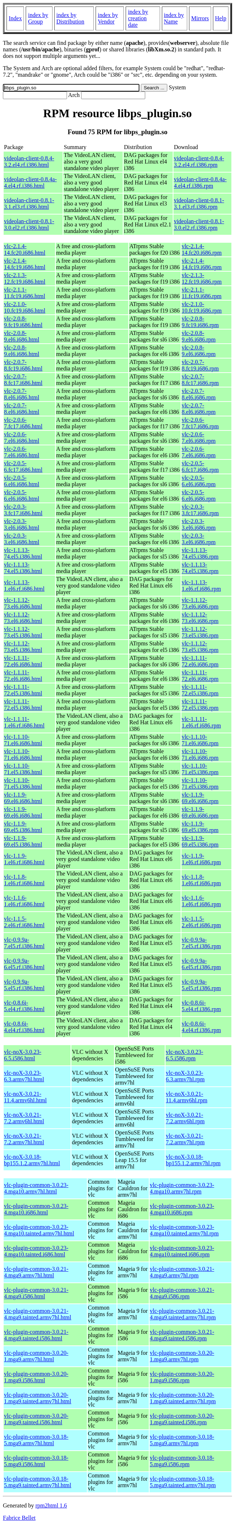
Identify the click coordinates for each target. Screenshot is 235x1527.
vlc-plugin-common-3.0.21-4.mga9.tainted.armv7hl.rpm (183, 1314)
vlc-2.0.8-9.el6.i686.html (21, 336)
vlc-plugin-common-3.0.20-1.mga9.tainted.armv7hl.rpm (183, 1398)
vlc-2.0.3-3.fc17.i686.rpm (200, 510)
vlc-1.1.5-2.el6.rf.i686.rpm (201, 922)
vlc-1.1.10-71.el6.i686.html (23, 740)
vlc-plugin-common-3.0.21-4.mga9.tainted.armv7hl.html (37, 1314)
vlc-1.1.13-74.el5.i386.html (23, 553)
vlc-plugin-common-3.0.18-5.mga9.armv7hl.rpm (182, 1440)
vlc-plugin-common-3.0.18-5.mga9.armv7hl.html (36, 1440)
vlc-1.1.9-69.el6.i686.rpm (200, 798)
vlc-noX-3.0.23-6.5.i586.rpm (184, 1055)
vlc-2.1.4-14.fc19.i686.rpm (202, 264)
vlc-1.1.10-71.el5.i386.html (23, 769)
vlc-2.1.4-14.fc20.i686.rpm (202, 249)
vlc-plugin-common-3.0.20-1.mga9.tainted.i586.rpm (182, 1419)
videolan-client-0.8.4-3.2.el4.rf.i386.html (29, 161)
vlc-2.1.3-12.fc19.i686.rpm (202, 278)
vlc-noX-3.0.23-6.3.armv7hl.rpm (185, 1076)
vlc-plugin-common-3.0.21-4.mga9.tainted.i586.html (36, 1335)
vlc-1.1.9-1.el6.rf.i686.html (24, 859)
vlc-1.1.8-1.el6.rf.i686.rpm (201, 880)
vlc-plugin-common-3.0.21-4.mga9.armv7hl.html (36, 1272)
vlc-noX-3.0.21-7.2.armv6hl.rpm (185, 1118)
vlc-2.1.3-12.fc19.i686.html (24, 278)
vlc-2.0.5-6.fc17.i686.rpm (200, 466)
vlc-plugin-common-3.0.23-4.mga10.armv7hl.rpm (182, 1188)
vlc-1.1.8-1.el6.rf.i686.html (24, 880)
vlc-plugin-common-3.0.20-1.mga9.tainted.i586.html (36, 1419)
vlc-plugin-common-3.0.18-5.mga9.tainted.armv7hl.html (37, 1482)
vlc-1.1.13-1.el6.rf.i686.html (24, 585)
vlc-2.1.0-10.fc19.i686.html (24, 307)
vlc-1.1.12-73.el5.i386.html (23, 632)
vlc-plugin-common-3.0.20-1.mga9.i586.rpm (182, 1377)
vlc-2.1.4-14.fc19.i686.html (24, 264)
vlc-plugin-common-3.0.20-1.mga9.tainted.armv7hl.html (37, 1398)
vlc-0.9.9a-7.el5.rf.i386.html (24, 943)
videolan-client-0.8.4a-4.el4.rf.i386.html (30, 182)
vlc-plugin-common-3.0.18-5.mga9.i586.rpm (182, 1461)
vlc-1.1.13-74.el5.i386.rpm (200, 553)
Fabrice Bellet (19, 1518)
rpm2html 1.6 (51, 1505)
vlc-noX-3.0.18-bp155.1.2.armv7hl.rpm (193, 1160)
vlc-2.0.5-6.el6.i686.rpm (199, 481)
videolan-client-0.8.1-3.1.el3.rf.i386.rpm (199, 203)
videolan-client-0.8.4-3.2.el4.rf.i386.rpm (199, 161)
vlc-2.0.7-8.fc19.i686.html (23, 365)
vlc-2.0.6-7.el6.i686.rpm (199, 437)
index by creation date (138, 18)
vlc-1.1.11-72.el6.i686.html (23, 661)
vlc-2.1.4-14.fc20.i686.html (24, 249)
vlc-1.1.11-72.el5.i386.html (23, 690)
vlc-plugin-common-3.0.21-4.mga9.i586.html (36, 1293)
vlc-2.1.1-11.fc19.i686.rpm (202, 293)
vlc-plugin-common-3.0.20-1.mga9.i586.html (36, 1377)
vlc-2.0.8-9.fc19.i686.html (23, 321)
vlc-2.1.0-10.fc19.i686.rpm (202, 307)
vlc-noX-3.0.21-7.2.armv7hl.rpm (185, 1139)
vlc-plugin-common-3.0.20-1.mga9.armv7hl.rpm (182, 1356)
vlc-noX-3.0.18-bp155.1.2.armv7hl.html (32, 1160)
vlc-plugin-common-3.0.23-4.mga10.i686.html (36, 1209)
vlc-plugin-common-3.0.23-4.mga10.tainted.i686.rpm (182, 1251)
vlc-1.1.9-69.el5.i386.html (23, 826)
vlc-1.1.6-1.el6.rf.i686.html (24, 901)
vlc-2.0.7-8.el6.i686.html (21, 394)
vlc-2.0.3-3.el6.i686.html (21, 524)
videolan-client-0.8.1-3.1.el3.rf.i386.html (29, 203)
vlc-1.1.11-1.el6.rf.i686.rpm (201, 722)
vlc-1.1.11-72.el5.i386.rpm (200, 690)
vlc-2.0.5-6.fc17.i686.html (23, 466)
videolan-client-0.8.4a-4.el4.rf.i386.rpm (200, 182)
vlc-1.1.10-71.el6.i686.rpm (200, 740)
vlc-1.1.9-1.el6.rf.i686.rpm (201, 859)
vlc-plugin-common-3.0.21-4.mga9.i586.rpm (182, 1293)
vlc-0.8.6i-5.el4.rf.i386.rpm (201, 1006)
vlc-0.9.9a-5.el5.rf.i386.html (24, 985)
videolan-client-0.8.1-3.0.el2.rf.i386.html (29, 224)
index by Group (38, 18)
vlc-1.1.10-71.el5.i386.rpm (200, 769)
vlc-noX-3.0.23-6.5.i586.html (22, 1055)
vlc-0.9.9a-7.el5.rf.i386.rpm (201, 943)
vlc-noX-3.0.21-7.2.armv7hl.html (24, 1139)
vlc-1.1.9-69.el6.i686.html (23, 798)
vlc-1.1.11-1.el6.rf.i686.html (24, 722)
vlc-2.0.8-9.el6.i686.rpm (199, 336)
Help (220, 18)
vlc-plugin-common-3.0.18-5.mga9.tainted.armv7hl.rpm (183, 1482)
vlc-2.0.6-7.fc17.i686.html (23, 423)
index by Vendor (108, 18)
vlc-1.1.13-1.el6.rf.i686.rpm (201, 585)
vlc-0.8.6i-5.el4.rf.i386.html (24, 1006)
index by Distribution (70, 18)
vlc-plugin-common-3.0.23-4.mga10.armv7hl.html (36, 1188)
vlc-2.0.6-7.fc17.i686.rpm (200, 423)
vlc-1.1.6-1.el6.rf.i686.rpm (201, 901)
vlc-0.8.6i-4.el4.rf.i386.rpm (201, 1027)
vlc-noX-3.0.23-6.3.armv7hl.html (24, 1076)
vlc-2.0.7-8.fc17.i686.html (23, 379)
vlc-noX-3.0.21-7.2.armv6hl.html (24, 1118)
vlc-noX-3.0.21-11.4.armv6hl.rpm (186, 1097)
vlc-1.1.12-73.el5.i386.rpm (200, 632)
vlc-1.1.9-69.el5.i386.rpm (200, 826)
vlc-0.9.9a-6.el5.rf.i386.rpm (201, 964)
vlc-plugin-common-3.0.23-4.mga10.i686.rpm (182, 1209)
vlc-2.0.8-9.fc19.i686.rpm (200, 321)
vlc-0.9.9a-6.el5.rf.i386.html (24, 964)
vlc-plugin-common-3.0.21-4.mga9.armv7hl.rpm (182, 1272)
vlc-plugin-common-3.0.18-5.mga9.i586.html (36, 1461)
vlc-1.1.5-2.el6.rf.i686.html (24, 922)
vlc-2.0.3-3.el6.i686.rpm (199, 524)
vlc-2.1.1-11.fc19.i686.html (24, 293)
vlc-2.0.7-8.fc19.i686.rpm (200, 365)
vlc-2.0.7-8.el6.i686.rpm (199, 394)
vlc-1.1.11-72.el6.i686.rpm (200, 661)
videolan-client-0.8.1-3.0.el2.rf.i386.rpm (199, 224)
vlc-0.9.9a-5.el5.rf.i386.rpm (201, 985)
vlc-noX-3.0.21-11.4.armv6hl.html (25, 1097)
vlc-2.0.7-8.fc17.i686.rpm (200, 379)
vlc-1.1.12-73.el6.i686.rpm (200, 603)
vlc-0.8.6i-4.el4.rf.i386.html (24, 1027)
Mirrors (200, 18)
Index (15, 18)
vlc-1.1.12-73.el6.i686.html (23, 603)
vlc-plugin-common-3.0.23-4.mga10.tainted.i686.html (36, 1251)
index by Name (174, 18)
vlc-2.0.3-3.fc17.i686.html (23, 510)
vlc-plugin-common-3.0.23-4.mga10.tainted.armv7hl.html (39, 1230)
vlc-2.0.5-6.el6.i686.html (21, 481)
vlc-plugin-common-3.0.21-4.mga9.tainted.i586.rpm (182, 1335)
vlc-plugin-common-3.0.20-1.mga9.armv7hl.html (36, 1356)
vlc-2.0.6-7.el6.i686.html (21, 437)
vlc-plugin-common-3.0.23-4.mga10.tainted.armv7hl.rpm (184, 1230)
